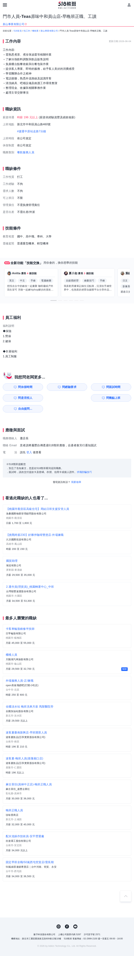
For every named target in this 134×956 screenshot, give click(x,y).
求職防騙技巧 (84, 461)
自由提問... (53, 397)
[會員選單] (129, 5)
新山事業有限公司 (49, 31)
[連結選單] (5, 5)
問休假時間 (20, 386)
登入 (29, 441)
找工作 (27, 31)
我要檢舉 (76, 471)
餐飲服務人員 (25, 152)
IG (59, 916)
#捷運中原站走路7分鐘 (31, 131)
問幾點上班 (20, 397)
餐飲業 (35, 31)
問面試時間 (86, 386)
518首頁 (18, 31)
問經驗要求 (53, 386)
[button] (53, 300)
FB (67, 916)
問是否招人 (119, 386)
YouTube (75, 916)
